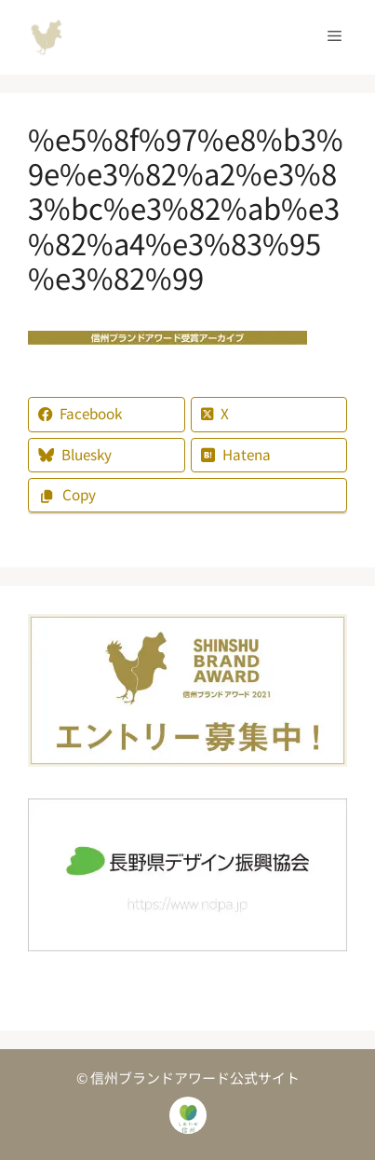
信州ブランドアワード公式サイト (46, 37)
